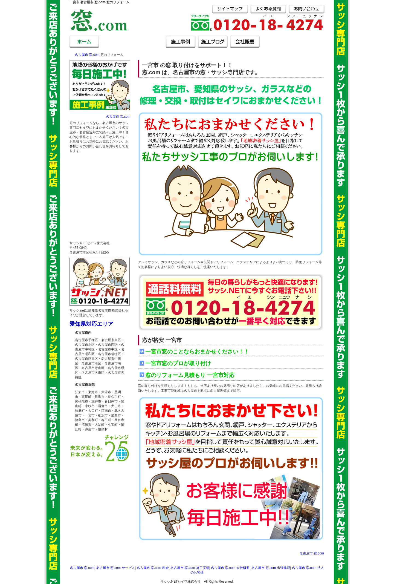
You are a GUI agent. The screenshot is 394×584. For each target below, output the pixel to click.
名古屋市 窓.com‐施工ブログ (212, 42)
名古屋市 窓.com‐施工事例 (180, 42)
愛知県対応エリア (91, 324)
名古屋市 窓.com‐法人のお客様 (308, 42)
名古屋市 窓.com (84, 42)
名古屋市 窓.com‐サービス (116, 42)
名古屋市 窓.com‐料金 (148, 42)
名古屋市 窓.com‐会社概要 (245, 42)
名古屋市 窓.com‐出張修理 (277, 42)
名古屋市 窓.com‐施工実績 (189, 568)
